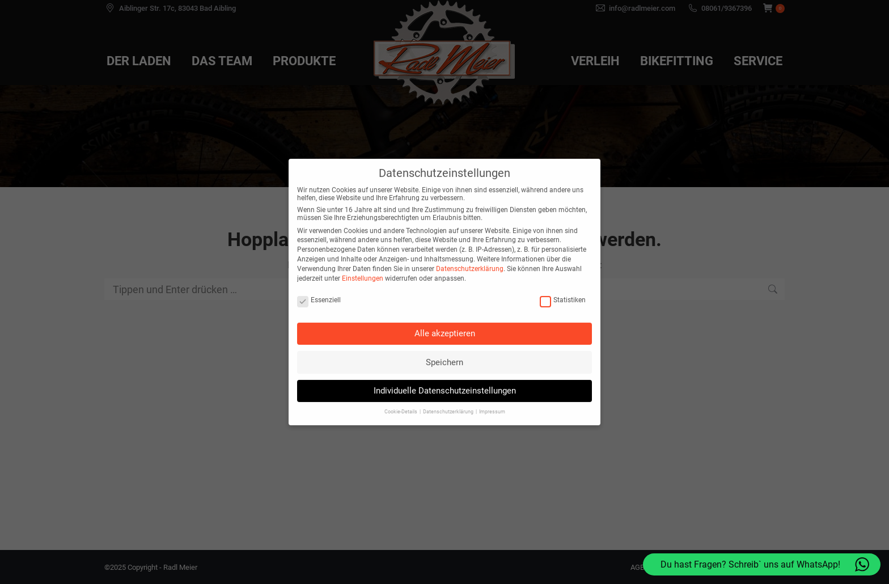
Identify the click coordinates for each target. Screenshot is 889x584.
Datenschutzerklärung (469, 248)
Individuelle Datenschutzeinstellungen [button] (445, 371)
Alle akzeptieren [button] (444, 313)
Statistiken (563, 279)
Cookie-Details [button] (401, 392)
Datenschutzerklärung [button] (449, 392)
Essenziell (319, 279)
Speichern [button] (444, 342)
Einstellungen (362, 258)
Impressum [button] (492, 392)
